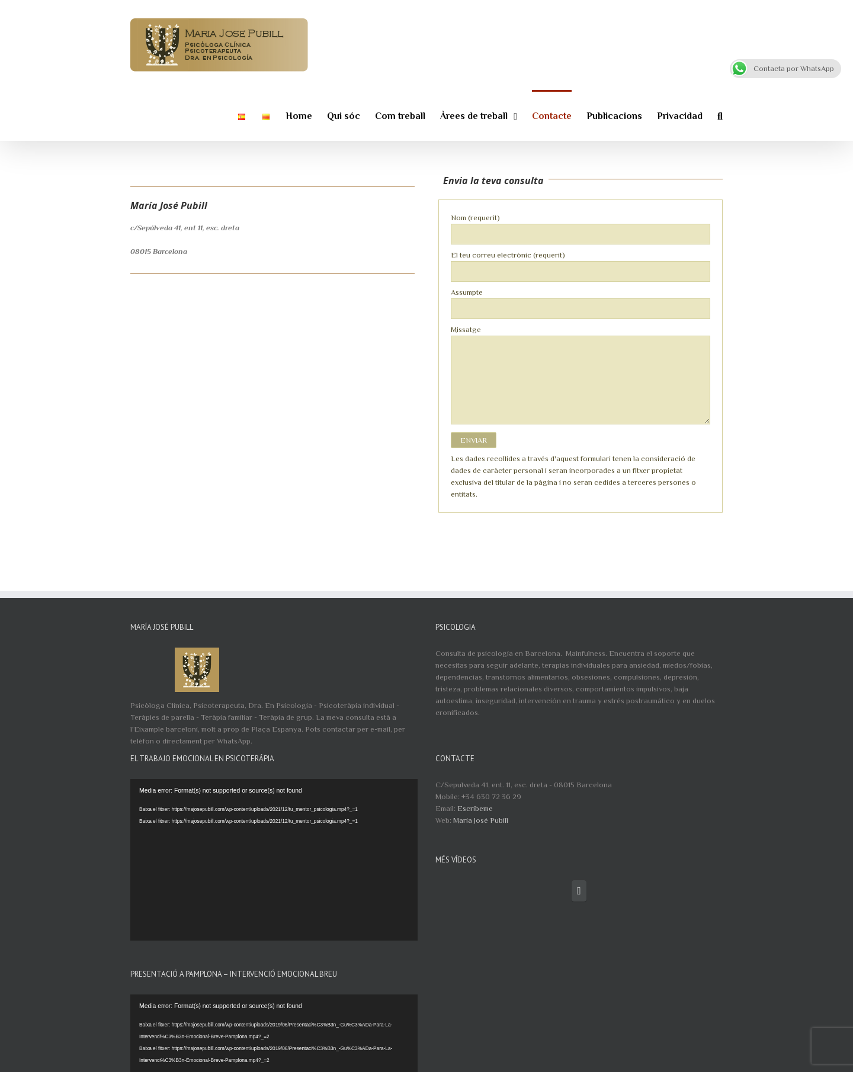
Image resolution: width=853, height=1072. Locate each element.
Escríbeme (475, 808)
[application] (274, 860)
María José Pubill (480, 820)
